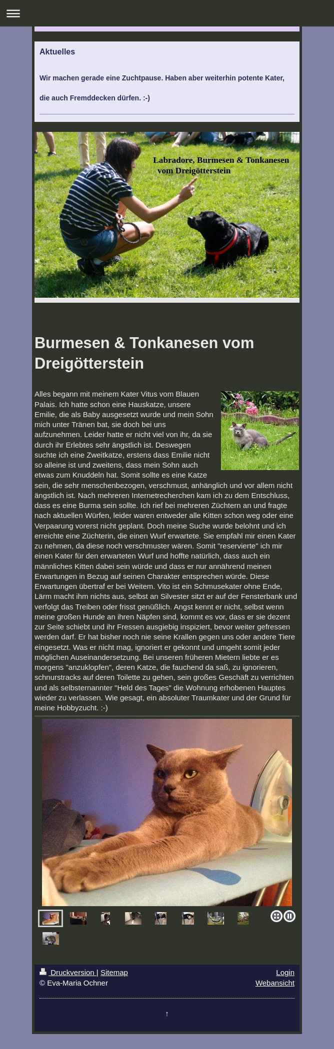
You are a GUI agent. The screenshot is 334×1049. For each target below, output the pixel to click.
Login (285, 972)
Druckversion (68, 972)
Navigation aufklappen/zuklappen (167, 13)
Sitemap (114, 972)
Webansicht (275, 983)
